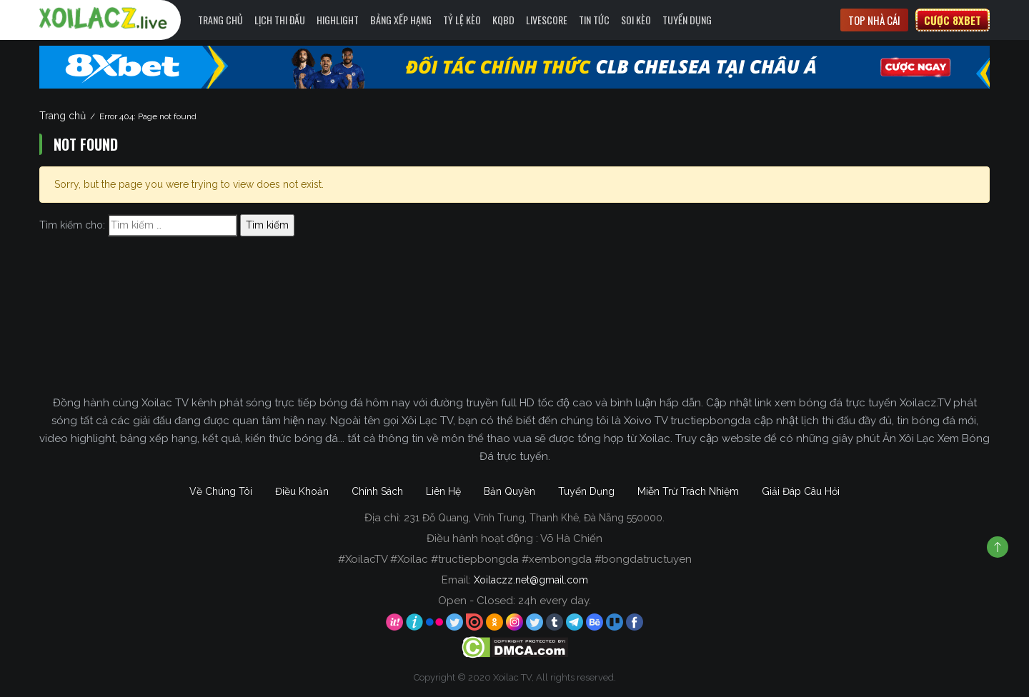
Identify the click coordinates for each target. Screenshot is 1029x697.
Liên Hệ (443, 491)
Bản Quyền (509, 491)
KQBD (503, 19)
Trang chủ (62, 115)
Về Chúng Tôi (220, 491)
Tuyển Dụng (687, 19)
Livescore (546, 19)
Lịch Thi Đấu (279, 19)
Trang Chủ (220, 19)
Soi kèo (636, 19)
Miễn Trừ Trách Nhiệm (688, 491)
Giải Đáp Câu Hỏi (801, 491)
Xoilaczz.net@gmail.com (531, 580)
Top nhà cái (874, 20)
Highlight (338, 19)
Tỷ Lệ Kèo (462, 19)
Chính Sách (377, 491)
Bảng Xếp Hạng (401, 19)
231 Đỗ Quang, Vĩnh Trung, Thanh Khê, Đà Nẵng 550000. (534, 517)
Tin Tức (594, 19)
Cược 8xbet (952, 20)
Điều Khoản (302, 491)
